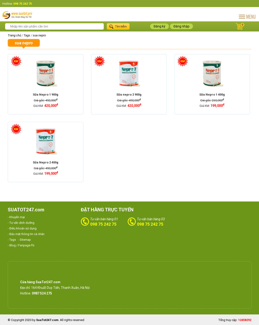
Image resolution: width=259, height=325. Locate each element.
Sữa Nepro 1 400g (212, 94)
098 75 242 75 (103, 224)
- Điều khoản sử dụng (22, 228)
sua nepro (39, 35)
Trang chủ (14, 35)
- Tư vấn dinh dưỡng (21, 222)
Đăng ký (159, 26)
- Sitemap (24, 239)
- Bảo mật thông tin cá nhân (26, 234)
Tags (27, 35)
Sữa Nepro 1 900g (45, 94)
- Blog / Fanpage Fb (21, 245)
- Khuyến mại (16, 217)
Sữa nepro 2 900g (128, 94)
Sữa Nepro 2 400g (45, 162)
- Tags (12, 239)
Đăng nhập (181, 26)
